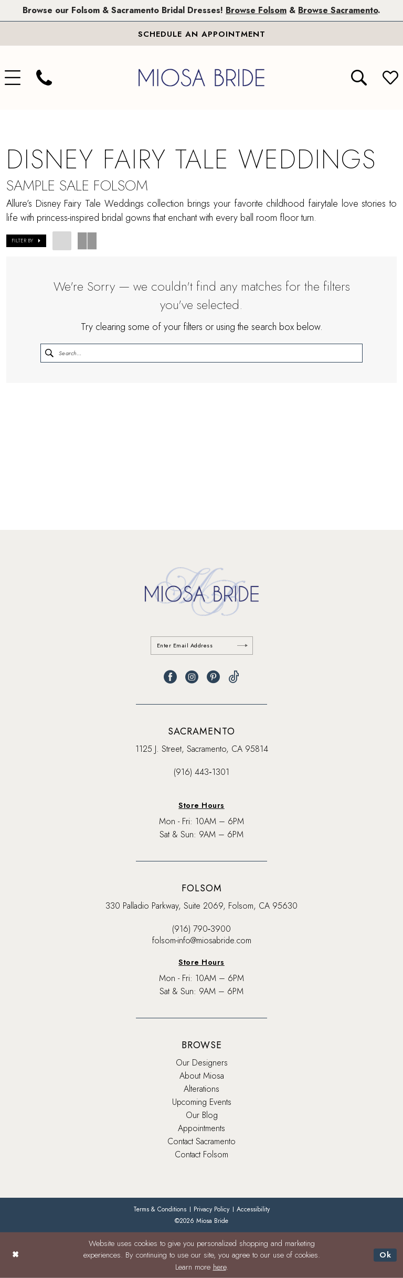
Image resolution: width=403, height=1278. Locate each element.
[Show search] (359, 77)
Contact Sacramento (201, 1141)
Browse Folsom (256, 10)
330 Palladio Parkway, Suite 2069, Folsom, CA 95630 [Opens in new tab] (201, 906)
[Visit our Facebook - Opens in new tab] (170, 677)
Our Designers (202, 1063)
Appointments (201, 1128)
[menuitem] (44, 77)
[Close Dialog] (15, 1255)
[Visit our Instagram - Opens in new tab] (191, 677)
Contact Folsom (201, 1154)
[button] (26, 241)
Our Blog (202, 1115)
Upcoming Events (201, 1102)
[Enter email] (202, 645)
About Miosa (201, 1076)
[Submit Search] (49, 353)
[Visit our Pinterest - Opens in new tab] (213, 677)
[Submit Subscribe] (242, 645)
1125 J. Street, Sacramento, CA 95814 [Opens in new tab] (201, 749)
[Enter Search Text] (201, 353)
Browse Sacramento (338, 10)
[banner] (201, 77)
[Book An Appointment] (201, 34)
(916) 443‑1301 (201, 772)
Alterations (201, 1089)
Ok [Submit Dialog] (385, 1255)
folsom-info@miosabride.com (201, 940)
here (219, 1267)
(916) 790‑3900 (201, 929)
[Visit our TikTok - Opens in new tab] (233, 677)
